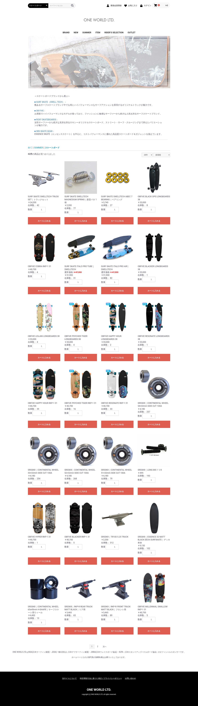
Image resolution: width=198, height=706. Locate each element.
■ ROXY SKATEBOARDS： (46, 119)
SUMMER (86, 32)
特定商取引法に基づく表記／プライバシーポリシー (101, 678)
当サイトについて (69, 678)
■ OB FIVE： (40, 110)
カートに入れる (44, 221)
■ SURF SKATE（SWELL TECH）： (50, 102)
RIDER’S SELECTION (113, 32)
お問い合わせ (130, 678)
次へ (105, 646)
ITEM (97, 32)
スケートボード (52, 147)
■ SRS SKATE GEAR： (44, 131)
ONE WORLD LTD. (99, 690)
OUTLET (131, 32)
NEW (76, 32)
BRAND (66, 32)
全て (30, 147)
